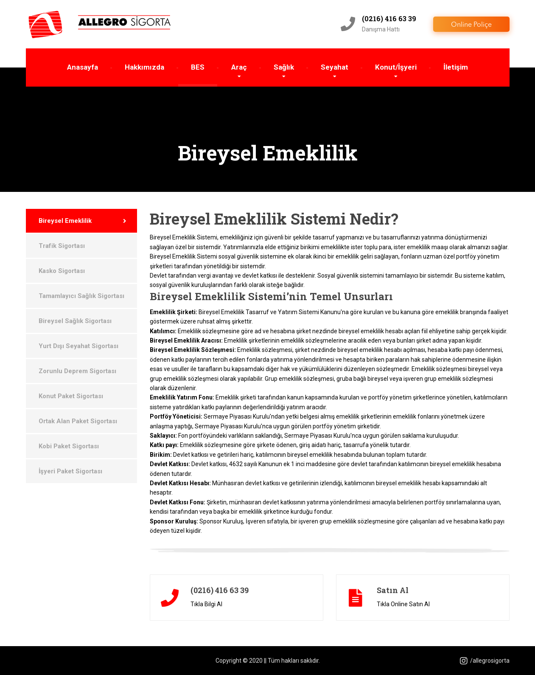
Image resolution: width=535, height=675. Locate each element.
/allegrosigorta (485, 660)
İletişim (455, 67)
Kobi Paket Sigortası (69, 446)
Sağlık (284, 67)
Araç (239, 67)
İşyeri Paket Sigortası (70, 471)
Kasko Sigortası (62, 271)
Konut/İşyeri (396, 67)
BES (197, 67)
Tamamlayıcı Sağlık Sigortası (81, 296)
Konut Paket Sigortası (71, 396)
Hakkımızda (144, 67)
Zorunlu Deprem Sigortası (77, 371)
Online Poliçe (471, 25)
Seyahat (334, 67)
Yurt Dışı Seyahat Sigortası (78, 346)
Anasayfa (82, 67)
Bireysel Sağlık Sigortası (75, 321)
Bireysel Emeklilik (65, 221)
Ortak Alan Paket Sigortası (78, 421)
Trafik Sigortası (62, 246)
